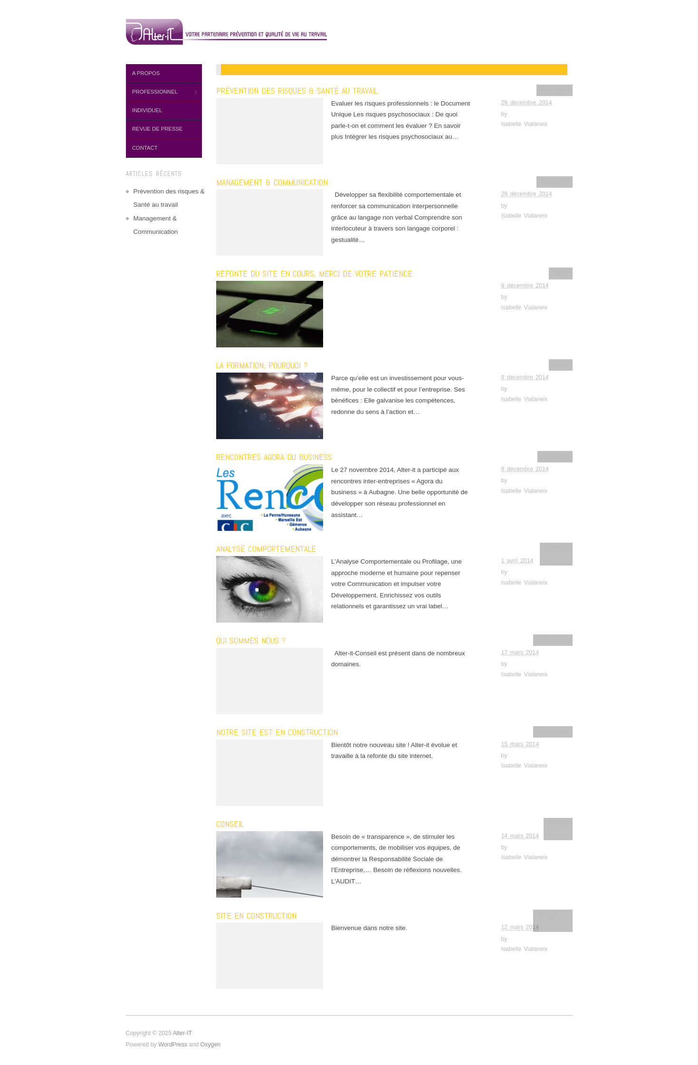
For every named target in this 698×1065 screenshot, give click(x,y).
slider (561, 273)
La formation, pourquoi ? (261, 365)
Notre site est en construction (277, 732)
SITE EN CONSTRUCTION (256, 915)
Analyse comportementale (266, 548)
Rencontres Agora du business (274, 456)
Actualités (555, 456)
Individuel (147, 110)
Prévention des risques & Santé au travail (297, 90)
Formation (554, 89)
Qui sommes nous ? (251, 640)
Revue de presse (157, 129)
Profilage (556, 548)
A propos (146, 73)
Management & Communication (272, 182)
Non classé (552, 639)
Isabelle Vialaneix (524, 124)
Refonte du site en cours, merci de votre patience (314, 273)
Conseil (230, 823)
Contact (145, 148)
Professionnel (161, 92)
